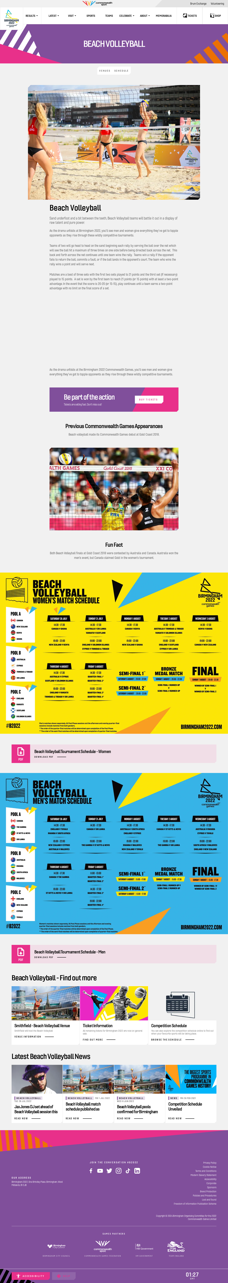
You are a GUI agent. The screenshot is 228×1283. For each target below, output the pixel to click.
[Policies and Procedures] (204, 1195)
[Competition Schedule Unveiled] (190, 1093)
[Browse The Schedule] (182, 1014)
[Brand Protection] (208, 1191)
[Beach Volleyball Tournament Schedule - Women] (114, 753)
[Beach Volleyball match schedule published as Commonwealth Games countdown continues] (88, 1093)
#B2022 (132, 1161)
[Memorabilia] (164, 15)
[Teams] (109, 15)
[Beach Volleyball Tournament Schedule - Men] (114, 953)
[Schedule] (123, 70)
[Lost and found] (209, 1199)
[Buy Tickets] (114, 399)
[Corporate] (211, 1182)
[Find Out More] (114, 1014)
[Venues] (102, 70)
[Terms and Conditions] (205, 1170)
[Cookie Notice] (209, 1166)
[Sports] (91, 15)
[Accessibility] (31, 1276)
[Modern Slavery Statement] (203, 1174)
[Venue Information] (46, 1013)
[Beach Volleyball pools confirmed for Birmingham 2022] (139, 1093)
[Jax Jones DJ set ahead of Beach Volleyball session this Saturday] (37, 1093)
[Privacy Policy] (209, 1162)
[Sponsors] (211, 1186)
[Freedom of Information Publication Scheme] (195, 1203)
